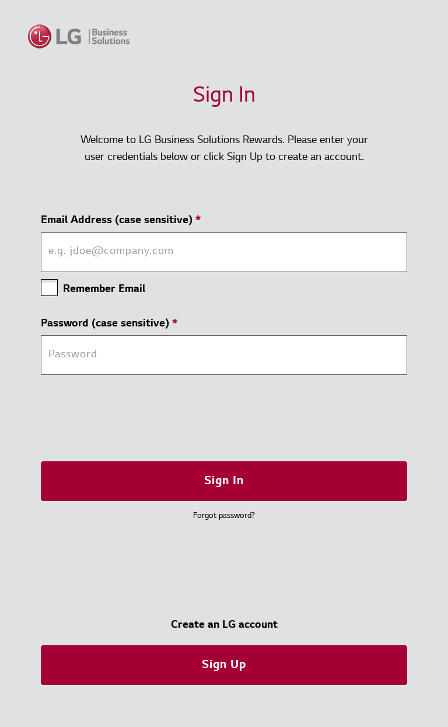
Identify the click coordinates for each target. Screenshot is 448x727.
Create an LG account (224, 625)
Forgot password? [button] (224, 516)
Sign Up (224, 665)
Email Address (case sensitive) (121, 221)
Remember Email (104, 289)
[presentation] (129, 418)
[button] (224, 664)
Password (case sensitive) (109, 324)
